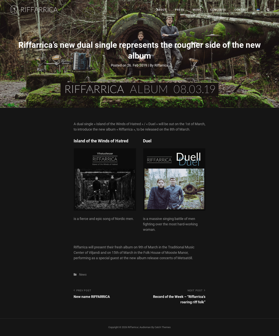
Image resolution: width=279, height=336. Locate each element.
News (83, 274)
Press (179, 9)
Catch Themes (163, 327)
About (161, 9)
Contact (241, 9)
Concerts (218, 9)
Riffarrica (161, 65)
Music (197, 9)
